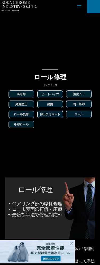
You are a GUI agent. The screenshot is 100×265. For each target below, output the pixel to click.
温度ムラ (79, 94)
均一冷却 (79, 104)
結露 (50, 104)
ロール (78, 114)
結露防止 (21, 104)
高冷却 (21, 94)
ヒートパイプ (50, 94)
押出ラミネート (50, 114)
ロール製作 (21, 114)
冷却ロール (21, 124)
